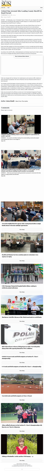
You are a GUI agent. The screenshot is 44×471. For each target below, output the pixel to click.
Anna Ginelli (10, 101)
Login (8, 7)
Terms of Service (19, 463)
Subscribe (3, 7)
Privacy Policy (25, 463)
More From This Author (22, 101)
